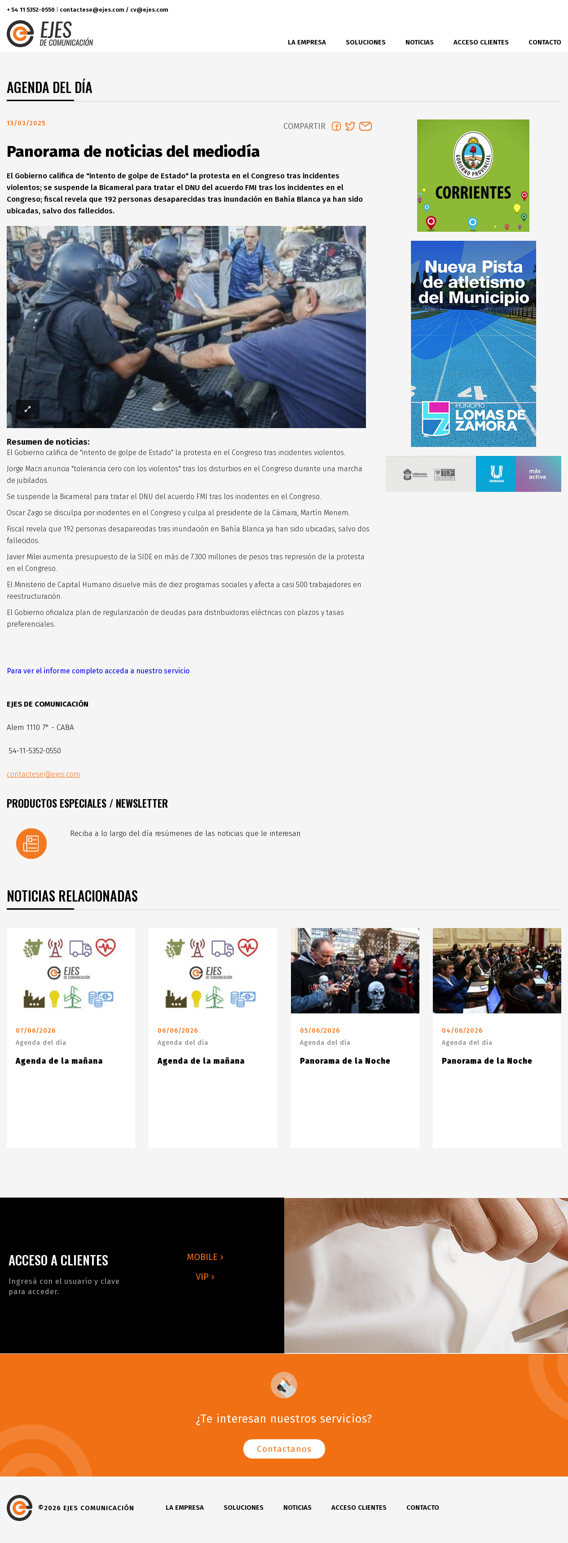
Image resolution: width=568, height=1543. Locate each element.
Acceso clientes (481, 42)
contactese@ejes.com (43, 778)
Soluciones (366, 42)
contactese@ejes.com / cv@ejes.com (114, 9)
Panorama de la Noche (345, 1065)
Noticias (419, 42)
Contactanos (284, 1452)
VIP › (205, 1280)
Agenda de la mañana (59, 1065)
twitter (516, 10)
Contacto (544, 42)
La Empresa (307, 42)
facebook (499, 10)
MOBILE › (205, 1260)
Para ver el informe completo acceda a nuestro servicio (98, 674)
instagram (532, 10)
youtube (551, 10)
